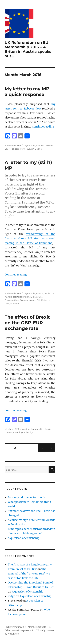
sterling (19, 432)
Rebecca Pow (17, 148)
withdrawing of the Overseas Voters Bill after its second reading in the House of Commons (30, 238)
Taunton (14, 303)
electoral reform (44, 145)
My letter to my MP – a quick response (29, 91)
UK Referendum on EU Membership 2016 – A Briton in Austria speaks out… (28, 49)
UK (6, 148)
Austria (40, 293)
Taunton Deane (33, 148)
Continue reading (43, 126)
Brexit (47, 429)
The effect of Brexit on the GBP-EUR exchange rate (27, 322)
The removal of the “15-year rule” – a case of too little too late (29, 573)
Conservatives (12, 300)
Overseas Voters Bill (30, 300)
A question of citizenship (23, 538)
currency (9, 432)
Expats (33, 296)
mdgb (11, 596)
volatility (28, 432)
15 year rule (29, 145)
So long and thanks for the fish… (28, 497)
